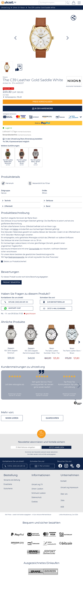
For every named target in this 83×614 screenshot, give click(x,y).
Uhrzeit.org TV (37, 484)
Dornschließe (34, 249)
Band (48, 206)
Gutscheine (8, 489)
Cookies (35, 502)
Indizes (15, 229)
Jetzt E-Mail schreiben (54, 308)
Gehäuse (49, 201)
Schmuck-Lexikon (39, 493)
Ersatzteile (8, 484)
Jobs (62, 500)
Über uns (64, 494)
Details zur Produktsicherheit (15, 261)
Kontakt (64, 481)
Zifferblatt (8, 206)
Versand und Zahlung (12, 480)
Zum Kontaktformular (54, 302)
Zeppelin (11, 348)
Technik (7, 201)
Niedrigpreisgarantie (16, 257)
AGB (62, 507)
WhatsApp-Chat (12, 308)
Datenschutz (37, 497)
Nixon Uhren (11, 418)
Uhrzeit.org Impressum (69, 487)
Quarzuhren (52, 418)
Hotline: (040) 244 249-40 (16, 302)
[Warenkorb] (73, 3)
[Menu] (79, 3)
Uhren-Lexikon (37, 489)
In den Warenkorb (43, 108)
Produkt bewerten (11, 282)
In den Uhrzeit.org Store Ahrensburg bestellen (23, 139)
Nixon (52, 348)
